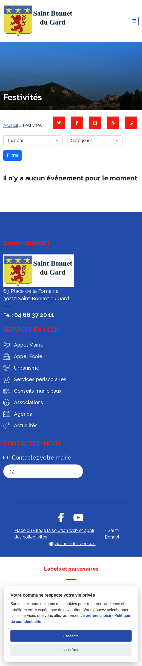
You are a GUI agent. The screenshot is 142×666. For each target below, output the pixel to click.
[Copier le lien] (131, 123)
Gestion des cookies (75, 543)
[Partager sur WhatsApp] (113, 123)
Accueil (10, 125)
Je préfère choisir (95, 615)
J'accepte (71, 636)
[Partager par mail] (95, 123)
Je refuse (70, 650)
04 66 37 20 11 (34, 314)
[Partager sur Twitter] (59, 123)
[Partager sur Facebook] (77, 123)
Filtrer (12, 155)
